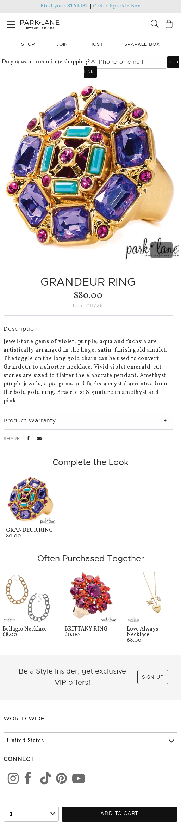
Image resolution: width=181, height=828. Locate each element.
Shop (28, 44)
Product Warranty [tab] (30, 420)
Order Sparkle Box (117, 6)
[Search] (154, 24)
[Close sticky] (152, 778)
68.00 (153, 635)
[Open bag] (169, 24)
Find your (64, 6)
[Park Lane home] (45, 23)
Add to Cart (119, 813)
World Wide (24, 718)
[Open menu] (11, 23)
